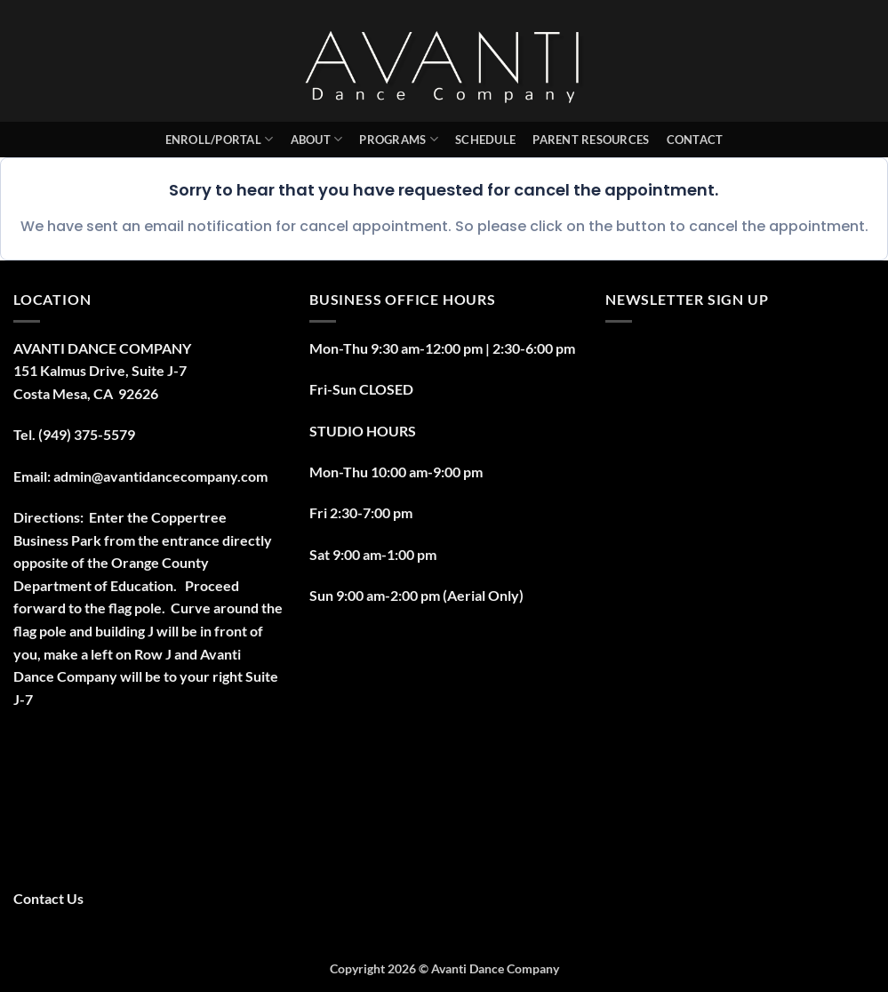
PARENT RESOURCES (590, 139)
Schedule (485, 139)
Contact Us (48, 898)
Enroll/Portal (219, 139)
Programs (398, 139)
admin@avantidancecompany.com (160, 476)
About (317, 139)
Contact (695, 139)
